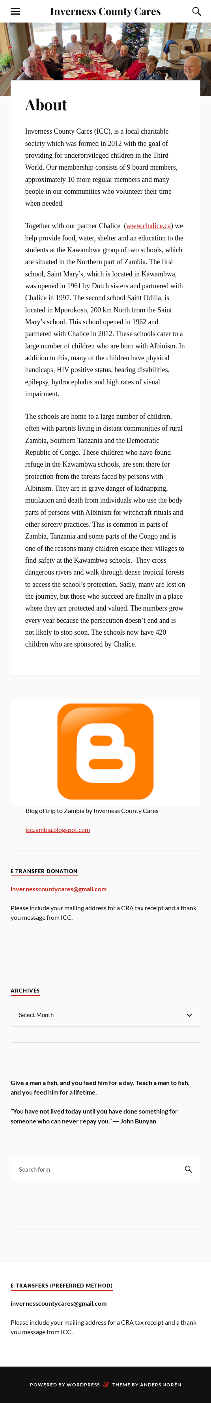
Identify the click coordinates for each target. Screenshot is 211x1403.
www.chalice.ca (148, 226)
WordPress (83, 1385)
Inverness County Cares (105, 10)
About (46, 104)
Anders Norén (160, 1385)
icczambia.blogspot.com (58, 829)
